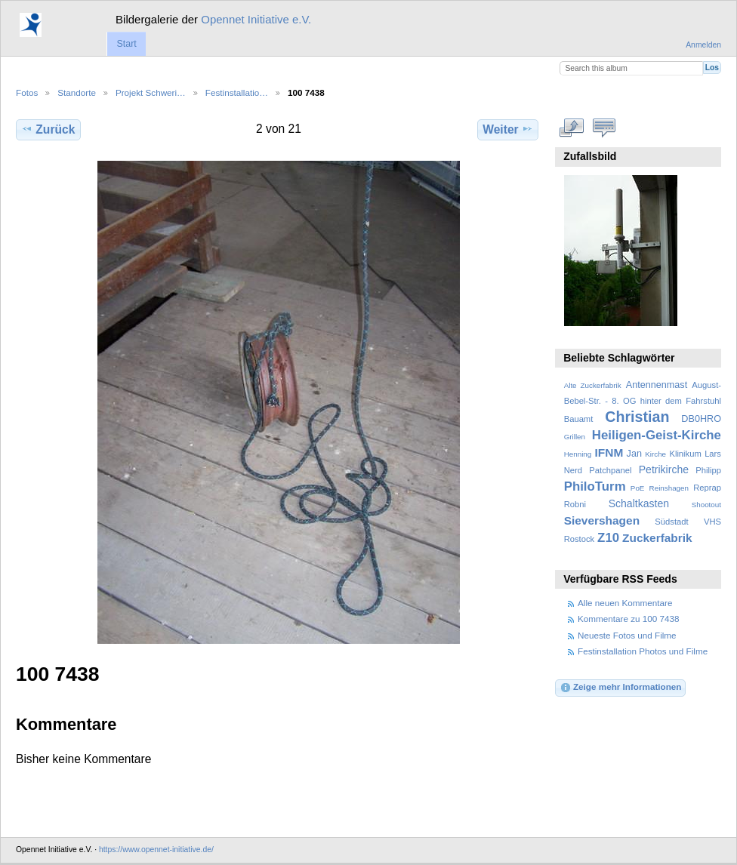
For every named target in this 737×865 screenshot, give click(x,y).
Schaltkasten (639, 503)
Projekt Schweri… (151, 92)
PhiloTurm (595, 486)
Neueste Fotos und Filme (627, 635)
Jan (634, 453)
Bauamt (579, 418)
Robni (575, 504)
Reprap (707, 487)
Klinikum (685, 453)
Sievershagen (602, 520)
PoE (638, 488)
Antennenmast (656, 385)
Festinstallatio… (236, 92)
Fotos (27, 92)
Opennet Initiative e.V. (256, 19)
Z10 (608, 538)
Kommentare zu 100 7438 (629, 618)
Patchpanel (610, 470)
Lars (713, 453)
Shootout (706, 504)
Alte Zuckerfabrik (592, 385)
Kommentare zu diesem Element (604, 127)
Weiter (508, 129)
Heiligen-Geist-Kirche (656, 435)
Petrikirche (664, 469)
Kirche (655, 454)
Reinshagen (669, 488)
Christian (637, 416)
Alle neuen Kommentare (625, 603)
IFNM (609, 452)
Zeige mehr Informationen (621, 688)
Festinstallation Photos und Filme (643, 651)
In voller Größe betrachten (572, 127)
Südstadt (671, 521)
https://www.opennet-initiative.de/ (156, 849)
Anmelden (703, 45)
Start (126, 43)
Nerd (573, 470)
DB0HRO (701, 419)
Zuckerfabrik (657, 537)
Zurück (48, 129)
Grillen (574, 436)
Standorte (76, 92)
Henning (578, 454)
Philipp (708, 470)
